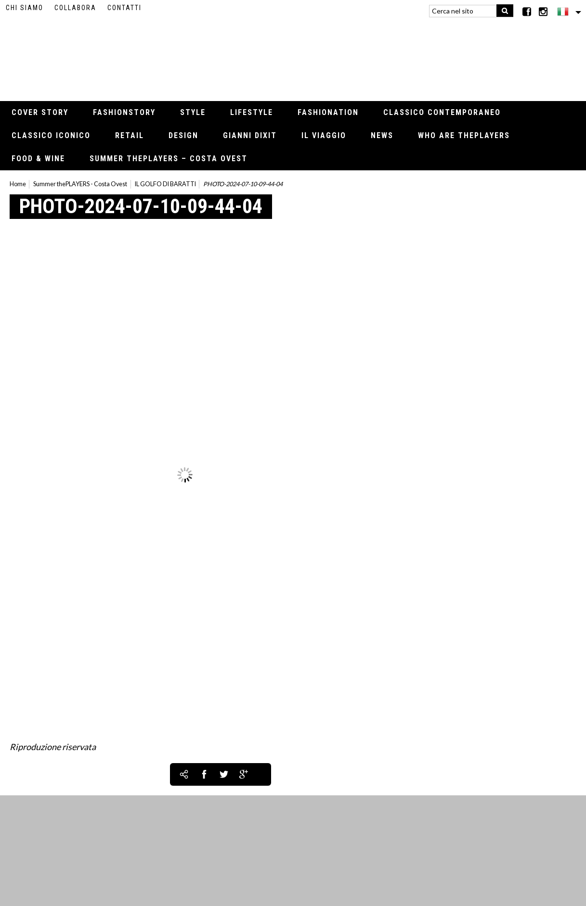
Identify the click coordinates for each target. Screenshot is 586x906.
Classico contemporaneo (442, 112)
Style (193, 112)
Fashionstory (124, 112)
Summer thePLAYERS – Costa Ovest (168, 158)
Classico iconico (51, 135)
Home (18, 184)
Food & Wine (38, 158)
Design (183, 135)
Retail (129, 135)
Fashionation (328, 112)
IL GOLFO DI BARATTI (165, 184)
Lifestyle (251, 112)
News (382, 135)
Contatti (124, 8)
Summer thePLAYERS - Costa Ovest (80, 184)
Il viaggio (323, 135)
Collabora (75, 8)
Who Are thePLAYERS (464, 135)
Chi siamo (24, 8)
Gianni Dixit (250, 135)
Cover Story (40, 112)
